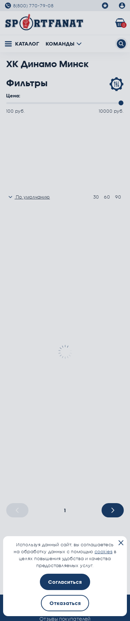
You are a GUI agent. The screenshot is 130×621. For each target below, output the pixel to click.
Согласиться (65, 582)
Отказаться (65, 603)
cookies (104, 551)
